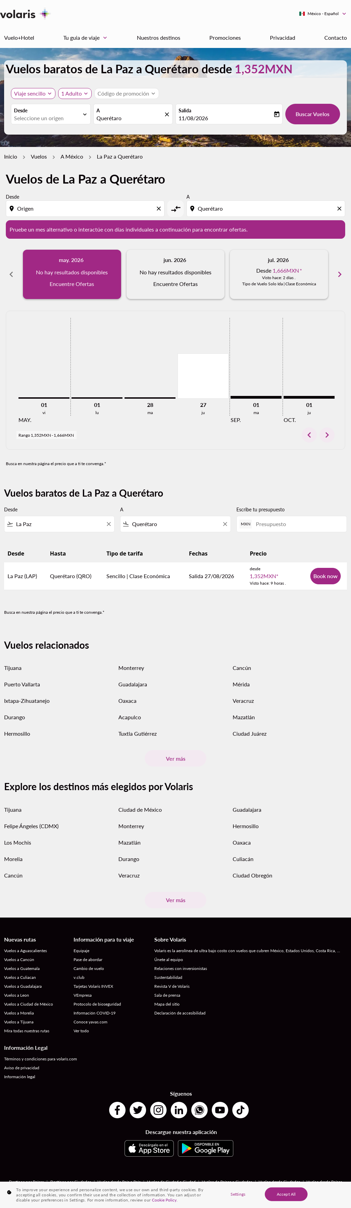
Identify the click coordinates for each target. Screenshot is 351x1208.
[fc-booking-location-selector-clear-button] (168, 114)
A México (72, 156)
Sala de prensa (167, 995)
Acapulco (129, 717)
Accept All (286, 1193)
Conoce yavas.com (90, 1021)
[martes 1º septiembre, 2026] (256, 397)
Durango (14, 717)
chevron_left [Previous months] (11, 274)
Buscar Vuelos (312, 114)
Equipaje (81, 950)
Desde (20, 110)
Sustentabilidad (168, 977)
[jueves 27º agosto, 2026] (203, 376)
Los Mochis (17, 842)
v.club (79, 977)
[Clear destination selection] (340, 208)
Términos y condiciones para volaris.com (40, 1058)
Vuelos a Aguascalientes (25, 950)
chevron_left (309, 434)
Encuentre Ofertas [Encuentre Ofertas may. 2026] (72, 284)
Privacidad (282, 37)
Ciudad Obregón (252, 875)
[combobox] (47, 118)
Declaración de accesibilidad (180, 1013)
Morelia (13, 859)
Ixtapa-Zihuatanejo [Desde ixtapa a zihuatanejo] (27, 700)
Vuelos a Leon (16, 995)
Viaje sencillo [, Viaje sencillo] (30, 93)
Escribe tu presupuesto (260, 509)
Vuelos (39, 156)
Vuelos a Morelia (19, 1013)
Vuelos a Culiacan (20, 977)
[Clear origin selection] (159, 208)
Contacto (335, 37)
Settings (238, 1193)
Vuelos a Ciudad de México (28, 1004)
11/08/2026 (193, 118)
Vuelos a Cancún (19, 959)
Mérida (241, 684)
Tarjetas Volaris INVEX (93, 986)
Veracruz (243, 700)
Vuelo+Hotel (19, 37)
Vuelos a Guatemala (22, 968)
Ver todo (81, 1030)
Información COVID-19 (95, 1013)
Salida (185, 110)
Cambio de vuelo (89, 968)
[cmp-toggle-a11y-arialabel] (175, 208)
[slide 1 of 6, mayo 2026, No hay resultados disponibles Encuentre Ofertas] (72, 274)
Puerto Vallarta (22, 684)
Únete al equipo (168, 959)
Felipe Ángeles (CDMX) (31, 826)
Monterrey (131, 667)
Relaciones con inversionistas (180, 968)
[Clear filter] (108, 524)
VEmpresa (83, 995)
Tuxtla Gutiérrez (137, 733)
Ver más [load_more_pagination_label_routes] (175, 758)
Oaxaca (127, 700)
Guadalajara (132, 684)
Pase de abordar (88, 959)
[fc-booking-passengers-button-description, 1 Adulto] (71, 93)
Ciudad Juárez (249, 733)
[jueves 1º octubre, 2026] (309, 397)
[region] (175, 1195)
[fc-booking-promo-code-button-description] (123, 93)
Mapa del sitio (167, 1004)
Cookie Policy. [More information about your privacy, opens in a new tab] (165, 1200)
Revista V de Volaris (172, 986)
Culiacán (243, 859)
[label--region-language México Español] (323, 13)
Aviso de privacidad (21, 1067)
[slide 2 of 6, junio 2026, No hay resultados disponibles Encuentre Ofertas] (176, 274)
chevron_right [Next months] (339, 274)
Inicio (10, 156)
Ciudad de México (140, 809)
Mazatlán (244, 717)
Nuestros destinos (158, 37)
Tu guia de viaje (86, 38)
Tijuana (13, 667)
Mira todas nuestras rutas (26, 1030)
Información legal (19, 1076)
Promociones (225, 37)
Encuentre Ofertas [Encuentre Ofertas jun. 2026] (175, 284)
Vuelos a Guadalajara (23, 986)
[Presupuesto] (297, 524)
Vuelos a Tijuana (19, 1021)
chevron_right (327, 434)
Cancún (242, 667)
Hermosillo (17, 733)
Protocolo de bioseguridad (97, 1004)
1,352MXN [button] (263, 69)
